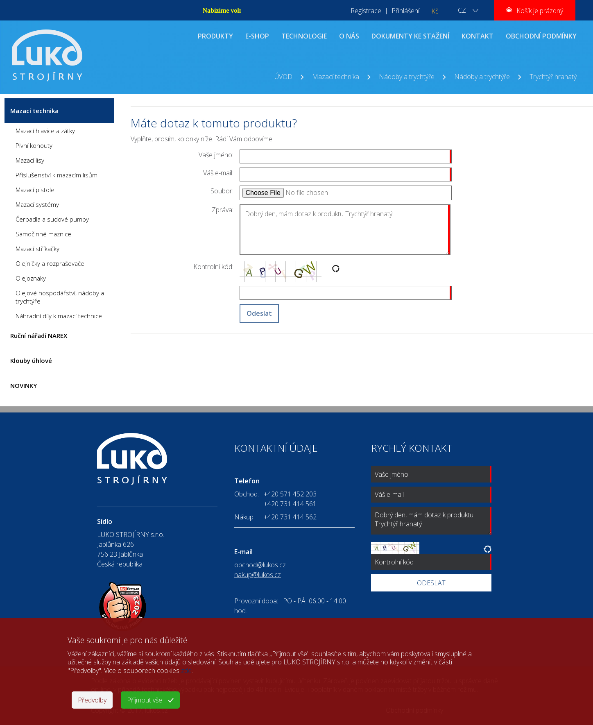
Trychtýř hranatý (553, 76)
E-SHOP (257, 36)
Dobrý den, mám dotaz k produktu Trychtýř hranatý (345, 230)
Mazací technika (335, 76)
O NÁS (349, 36)
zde (186, 670)
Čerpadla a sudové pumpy (52, 219)
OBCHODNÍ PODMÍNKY (541, 36)
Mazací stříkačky (37, 249)
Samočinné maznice (43, 234)
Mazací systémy (37, 204)
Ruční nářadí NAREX (38, 335)
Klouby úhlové (31, 360)
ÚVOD (283, 76)
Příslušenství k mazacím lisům (56, 175)
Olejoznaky (31, 278)
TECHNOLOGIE (304, 36)
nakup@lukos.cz (257, 574)
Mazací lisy (30, 160)
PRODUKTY (215, 36)
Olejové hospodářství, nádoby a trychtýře (60, 297)
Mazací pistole (35, 190)
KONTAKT (477, 36)
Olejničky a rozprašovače (50, 263)
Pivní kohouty (34, 145)
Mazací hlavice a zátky (45, 131)
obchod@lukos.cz (260, 564)
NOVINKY (23, 385)
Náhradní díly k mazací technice (59, 316)
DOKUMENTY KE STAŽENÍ (410, 36)
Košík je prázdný (539, 10)
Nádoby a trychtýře (407, 76)
